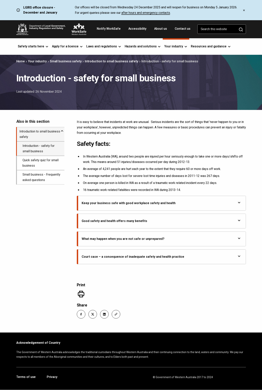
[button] (81, 314)
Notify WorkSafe (109, 28)
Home (20, 61)
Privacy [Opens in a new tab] (52, 377)
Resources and (211, 46)
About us (160, 28)
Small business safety (66, 61)
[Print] (81, 294)
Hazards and (143, 46)
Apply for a (67, 46)
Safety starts (33, 46)
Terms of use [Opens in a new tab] (26, 377)
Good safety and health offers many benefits (161, 221)
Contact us (182, 28)
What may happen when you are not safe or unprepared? (161, 238)
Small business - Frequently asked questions (41, 177)
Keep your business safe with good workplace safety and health (161, 203)
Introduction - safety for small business (38, 149)
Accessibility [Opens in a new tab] (137, 30)
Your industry (37, 61)
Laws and (104, 46)
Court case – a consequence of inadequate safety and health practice (161, 256)
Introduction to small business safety (111, 61)
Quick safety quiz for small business (40, 163)
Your (176, 46)
